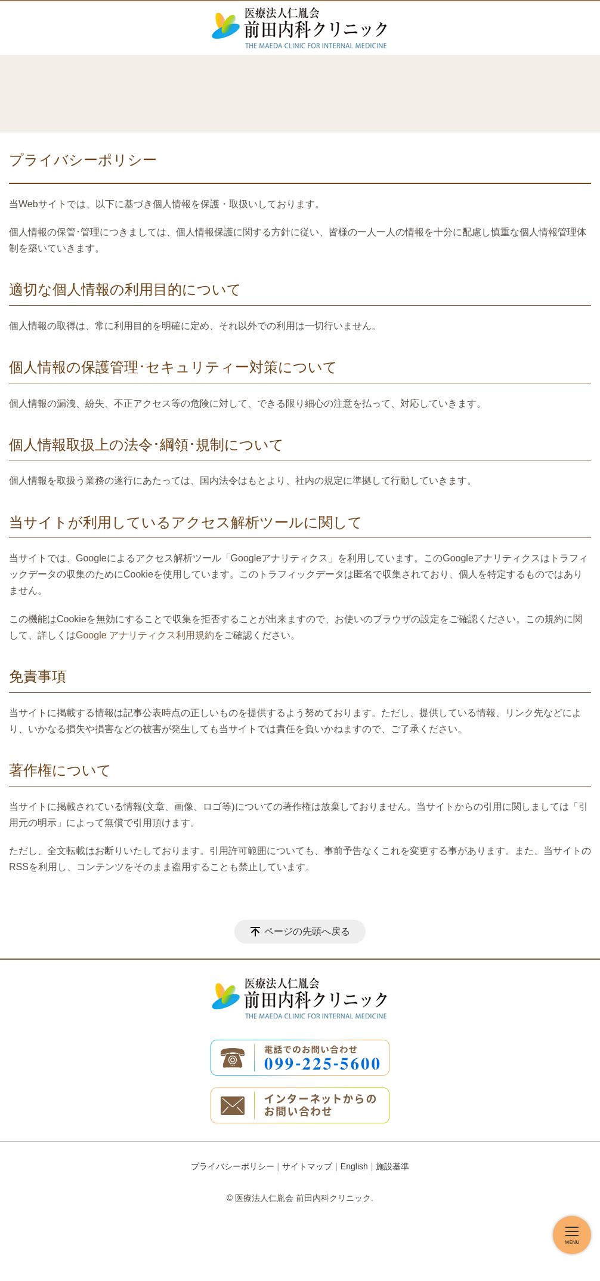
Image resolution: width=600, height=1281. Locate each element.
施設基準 (392, 1166)
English (354, 1166)
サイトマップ (307, 1166)
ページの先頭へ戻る (307, 931)
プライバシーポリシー (232, 1166)
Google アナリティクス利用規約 (145, 635)
